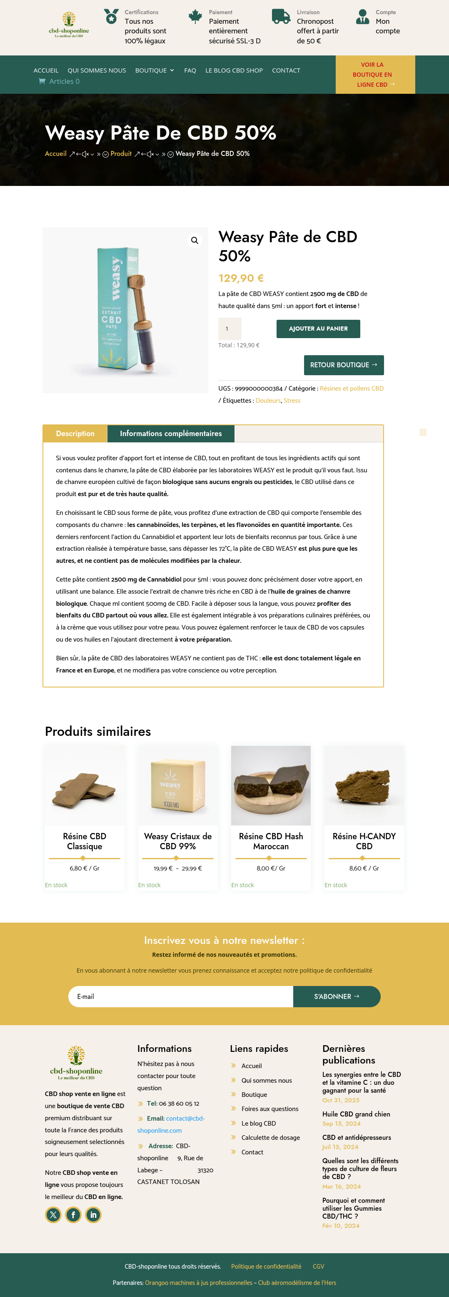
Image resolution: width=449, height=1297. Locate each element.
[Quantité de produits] (230, 329)
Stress (292, 400)
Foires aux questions (270, 1109)
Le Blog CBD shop (234, 70)
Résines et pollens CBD (352, 388)
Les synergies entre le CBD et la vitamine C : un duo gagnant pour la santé (361, 1082)
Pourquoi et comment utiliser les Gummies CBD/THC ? (353, 1208)
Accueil (46, 70)
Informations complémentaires (171, 433)
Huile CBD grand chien (356, 1114)
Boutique (151, 70)
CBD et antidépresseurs (356, 1137)
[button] (194, 240)
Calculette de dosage (271, 1138)
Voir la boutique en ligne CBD (372, 74)
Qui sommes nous (97, 70)
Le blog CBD (259, 1123)
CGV (318, 1267)
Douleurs (268, 400)
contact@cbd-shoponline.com (171, 1124)
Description (75, 433)
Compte (386, 12)
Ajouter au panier (318, 328)
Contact (286, 70)
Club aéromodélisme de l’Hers (297, 1283)
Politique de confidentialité (266, 1267)
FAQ (190, 70)
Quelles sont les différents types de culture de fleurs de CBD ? (360, 1169)
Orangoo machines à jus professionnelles (198, 1283)
